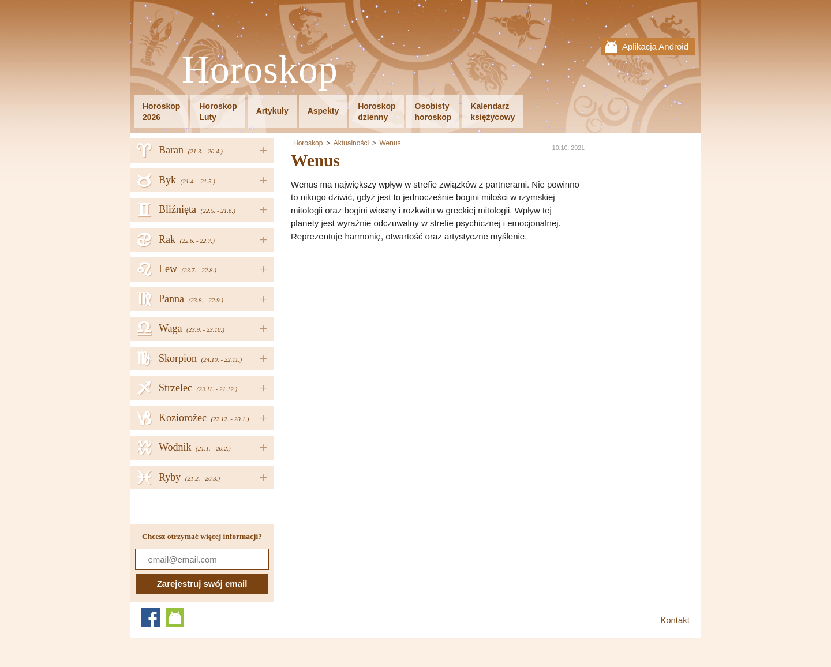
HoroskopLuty (218, 112)
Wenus (389, 143)
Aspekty (323, 110)
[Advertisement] (388, 329)
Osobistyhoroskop (433, 112)
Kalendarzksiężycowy (492, 112)
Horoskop (260, 70)
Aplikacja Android (655, 46)
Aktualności (351, 143)
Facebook (150, 617)
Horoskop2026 (161, 112)
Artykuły (272, 110)
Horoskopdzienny (376, 112)
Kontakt (675, 620)
